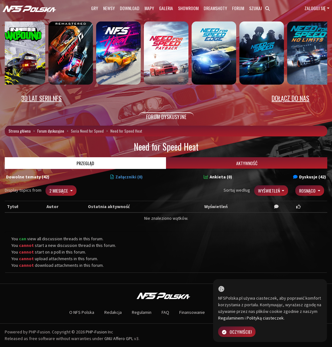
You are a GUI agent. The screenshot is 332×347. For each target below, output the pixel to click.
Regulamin (141, 312)
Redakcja (113, 312)
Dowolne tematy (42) (27, 177)
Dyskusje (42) (309, 177)
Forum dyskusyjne (50, 131)
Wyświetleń (269, 190)
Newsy (109, 8)
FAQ (165, 312)
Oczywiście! (237, 331)
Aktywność (246, 163)
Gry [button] (94, 8)
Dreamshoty (215, 8)
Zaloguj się (315, 8)
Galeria (166, 8)
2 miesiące (59, 190)
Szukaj (259, 8)
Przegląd (85, 163)
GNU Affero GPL (118, 338)
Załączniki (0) (126, 177)
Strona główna (20, 131)
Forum (238, 8)
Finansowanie (192, 312)
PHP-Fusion (96, 332)
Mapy (149, 8)
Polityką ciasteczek (265, 318)
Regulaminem (231, 318)
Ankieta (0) (218, 177)
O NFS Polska (81, 312)
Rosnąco (308, 190)
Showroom (188, 8)
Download (129, 8)
